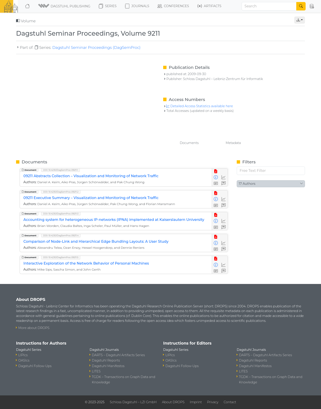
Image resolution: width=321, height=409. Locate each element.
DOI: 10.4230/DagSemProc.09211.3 (60, 213)
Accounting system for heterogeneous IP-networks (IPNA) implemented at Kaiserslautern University (113, 220)
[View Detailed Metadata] (216, 178)
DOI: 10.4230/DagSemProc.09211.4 (60, 235)
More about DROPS (33, 328)
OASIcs (23, 360)
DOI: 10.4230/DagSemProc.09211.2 (60, 192)
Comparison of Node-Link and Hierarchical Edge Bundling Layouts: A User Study (96, 241)
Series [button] (108, 6)
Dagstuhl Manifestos (108, 366)
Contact (230, 402)
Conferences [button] (173, 6)
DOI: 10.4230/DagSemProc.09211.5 (60, 257)
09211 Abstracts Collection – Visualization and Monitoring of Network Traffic (90, 176)
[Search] (269, 6)
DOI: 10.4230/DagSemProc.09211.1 (60, 170)
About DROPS (173, 402)
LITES (96, 371)
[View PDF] (216, 172)
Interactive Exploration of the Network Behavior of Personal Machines (86, 263)
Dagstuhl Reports (106, 360)
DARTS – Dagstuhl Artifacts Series (118, 355)
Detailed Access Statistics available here (199, 106)
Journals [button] (137, 6)
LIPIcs (23, 355)
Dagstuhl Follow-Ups (34, 366)
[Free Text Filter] (271, 170)
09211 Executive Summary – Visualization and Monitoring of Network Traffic (90, 198)
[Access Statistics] (224, 178)
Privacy (212, 402)
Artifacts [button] (209, 6)
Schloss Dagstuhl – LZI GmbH (133, 402)
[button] (64, 6)
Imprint (196, 402)
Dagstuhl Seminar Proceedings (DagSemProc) (96, 47)
